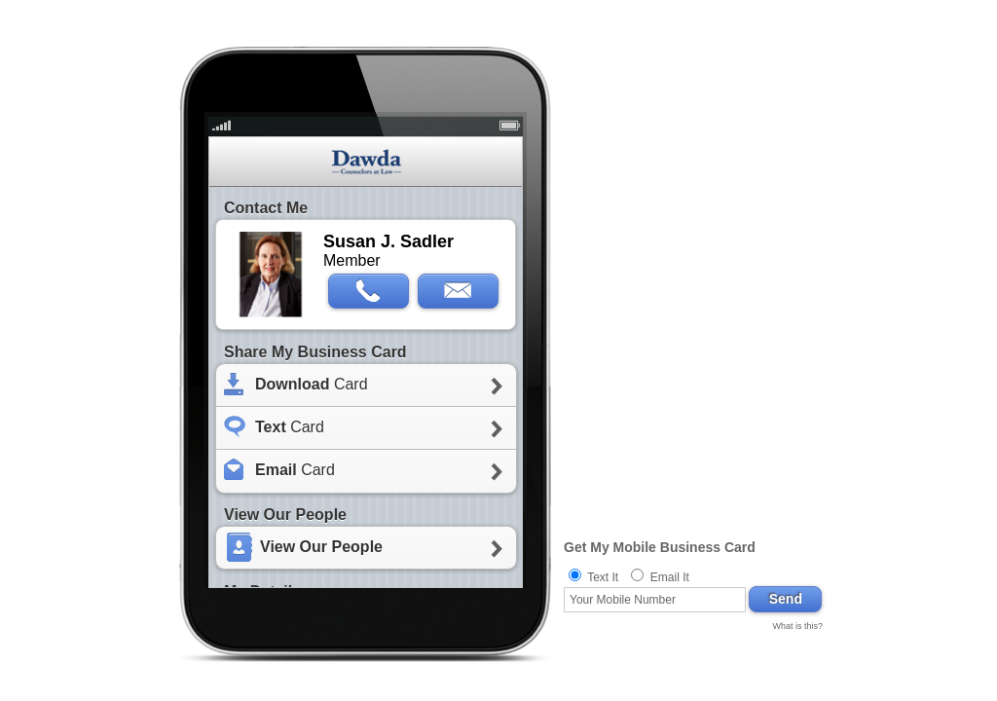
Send (785, 599)
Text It (602, 577)
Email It (669, 577)
